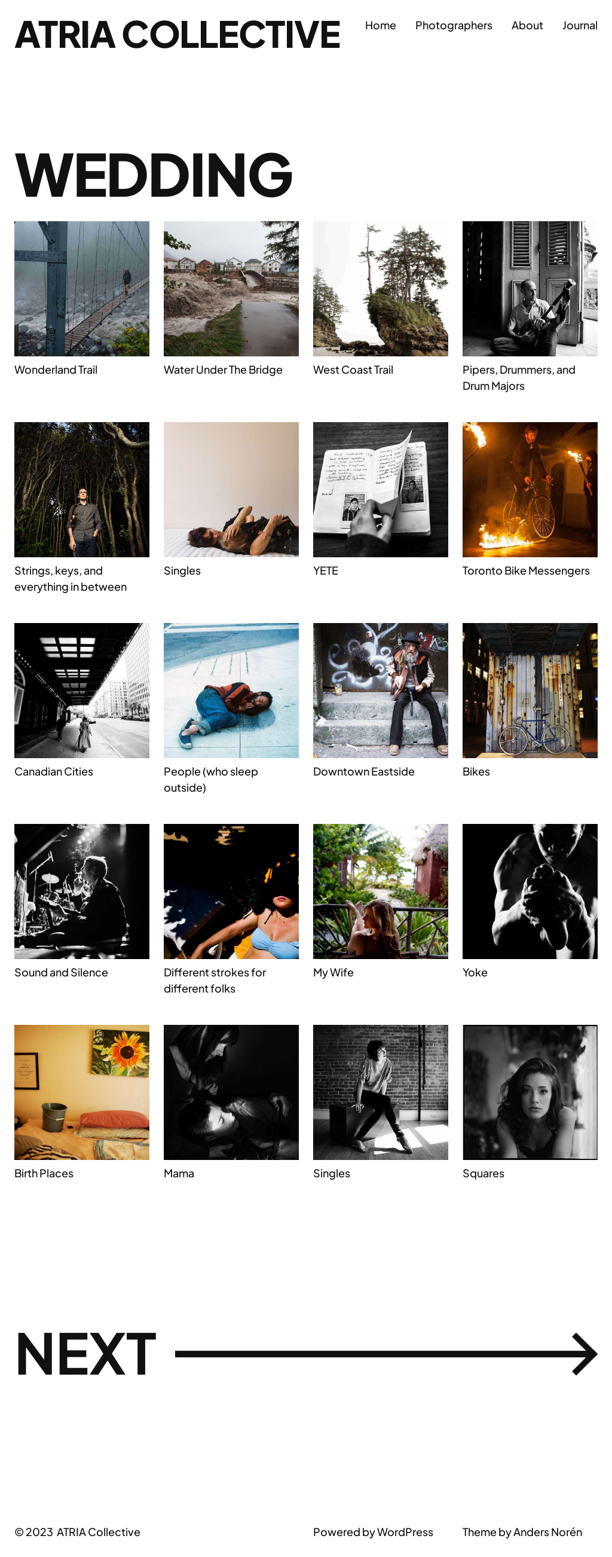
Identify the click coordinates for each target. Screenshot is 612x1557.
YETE (325, 570)
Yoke (475, 972)
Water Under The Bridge (223, 369)
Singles (182, 570)
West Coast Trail (353, 369)
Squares (483, 1173)
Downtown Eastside (364, 771)
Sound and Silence (61, 972)
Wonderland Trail (55, 369)
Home (380, 25)
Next (306, 1354)
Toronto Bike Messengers (526, 570)
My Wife (333, 972)
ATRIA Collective (181, 33)
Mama (179, 1173)
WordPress (405, 1534)
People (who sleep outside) (211, 779)
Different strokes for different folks (215, 980)
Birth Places (44, 1173)
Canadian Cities (53, 771)
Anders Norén (547, 1534)
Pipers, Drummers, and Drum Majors (519, 377)
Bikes (476, 771)
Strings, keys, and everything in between (70, 578)
